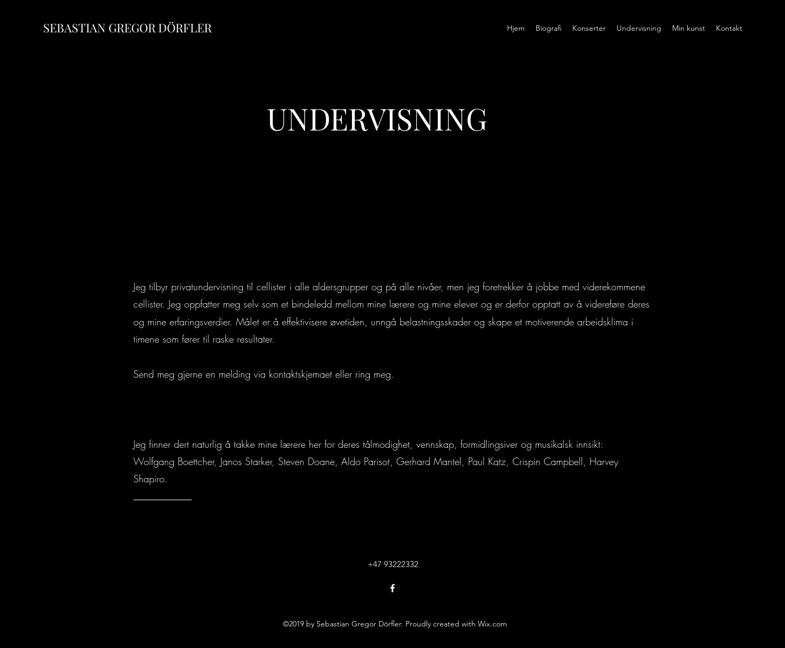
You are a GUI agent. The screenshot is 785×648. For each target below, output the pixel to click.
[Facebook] (392, 588)
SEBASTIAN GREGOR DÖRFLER (127, 27)
